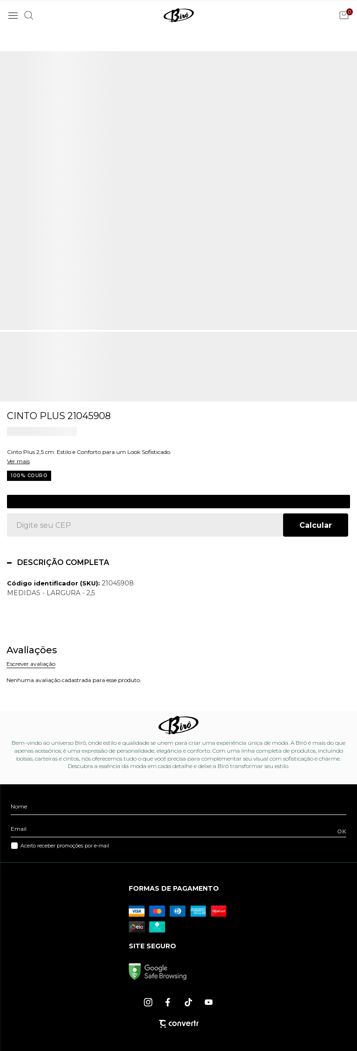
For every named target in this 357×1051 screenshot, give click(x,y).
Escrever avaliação (31, 663)
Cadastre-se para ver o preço (179, 501)
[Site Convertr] (178, 1024)
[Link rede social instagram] (148, 1002)
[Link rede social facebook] (168, 1002)
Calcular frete (315, 525)
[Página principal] (179, 15)
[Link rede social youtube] (208, 1002)
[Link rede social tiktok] (188, 1002)
